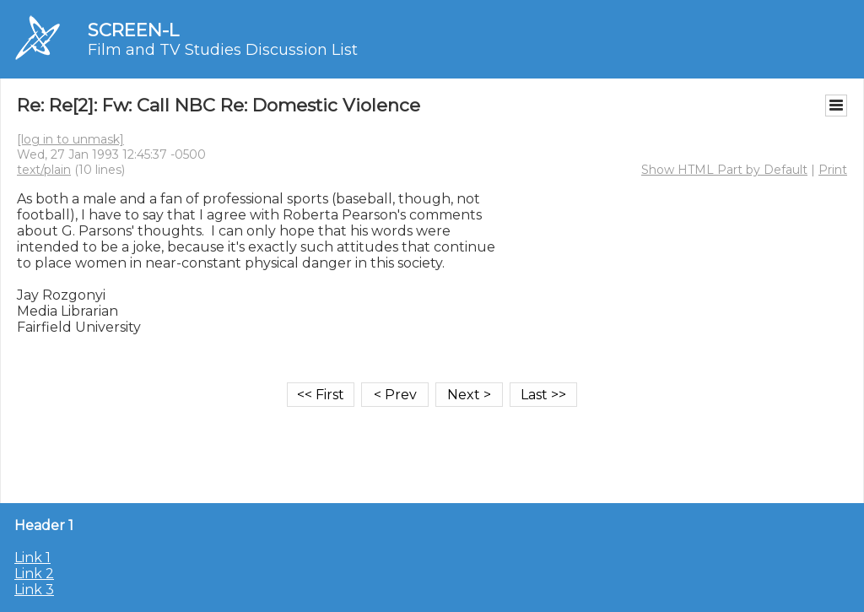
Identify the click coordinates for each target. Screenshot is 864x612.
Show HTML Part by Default (724, 169)
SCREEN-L (133, 30)
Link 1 (32, 558)
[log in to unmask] (70, 139)
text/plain (44, 169)
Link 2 (34, 574)
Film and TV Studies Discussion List (223, 50)
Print (832, 169)
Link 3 (34, 590)
